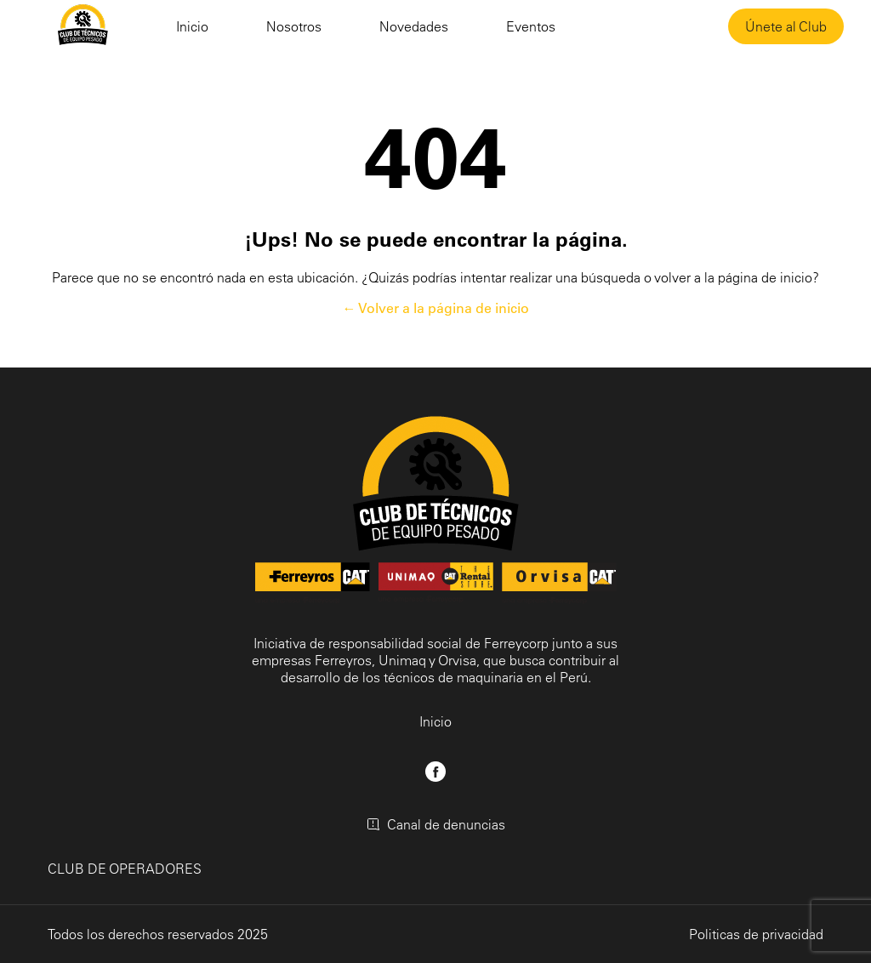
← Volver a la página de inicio (436, 307)
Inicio (192, 26)
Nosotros (294, 26)
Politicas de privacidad (756, 934)
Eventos (530, 26)
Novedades (413, 26)
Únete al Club (786, 26)
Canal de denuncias (436, 824)
